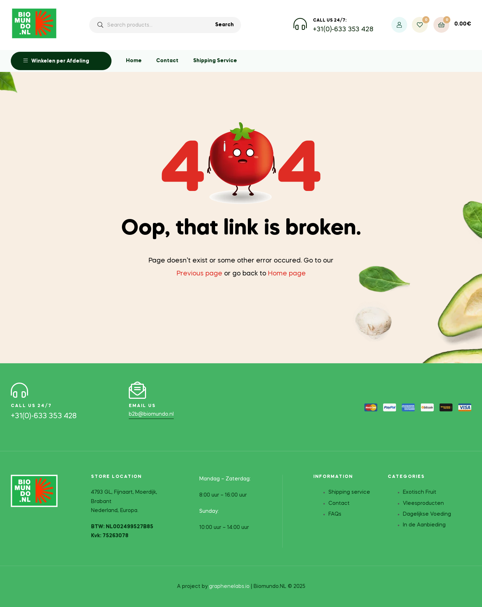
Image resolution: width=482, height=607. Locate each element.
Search (224, 24)
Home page (287, 273)
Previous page (199, 273)
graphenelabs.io (229, 586)
